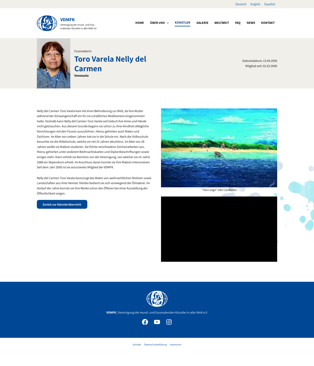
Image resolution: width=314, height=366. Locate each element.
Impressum (175, 344)
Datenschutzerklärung (155, 344)
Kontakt (137, 344)
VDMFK (67, 19)
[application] (185, 22)
